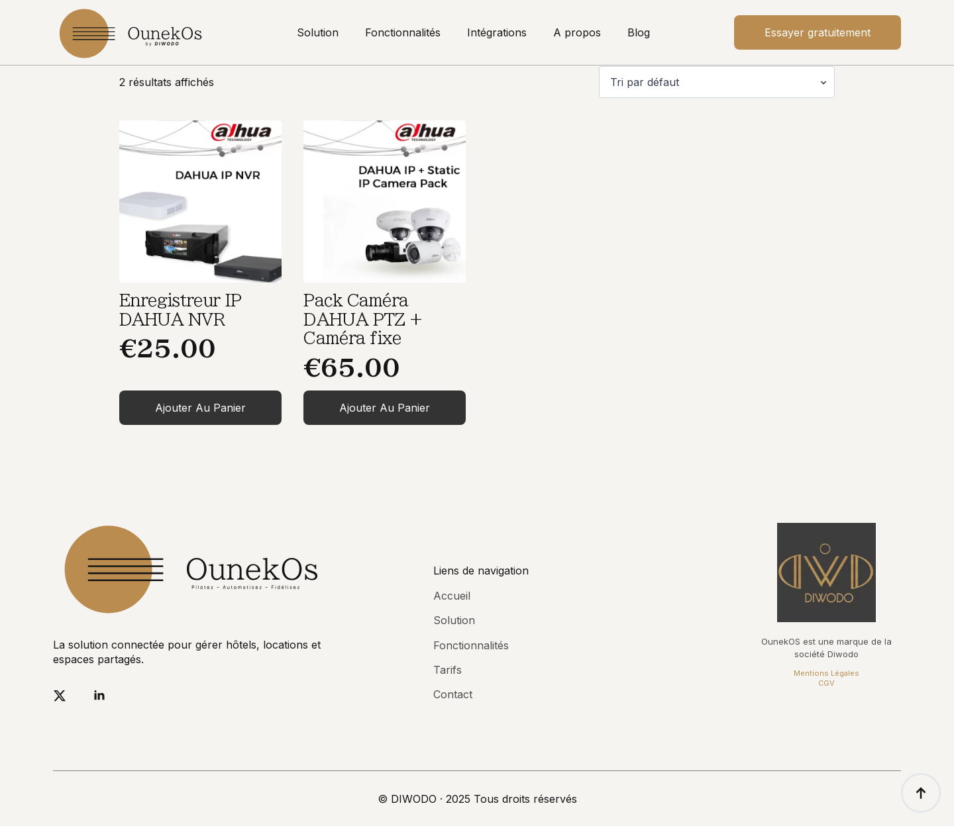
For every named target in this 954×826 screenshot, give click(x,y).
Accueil (451, 595)
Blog (638, 32)
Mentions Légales (826, 673)
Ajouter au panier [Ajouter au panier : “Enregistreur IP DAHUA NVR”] (200, 407)
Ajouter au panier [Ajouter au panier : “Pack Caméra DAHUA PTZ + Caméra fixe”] (384, 407)
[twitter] (59, 695)
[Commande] (717, 82)
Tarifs (447, 669)
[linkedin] (99, 695)
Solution (318, 32)
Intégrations (497, 32)
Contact (452, 694)
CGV (826, 683)
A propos (577, 32)
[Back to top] (921, 793)
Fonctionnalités (403, 32)
